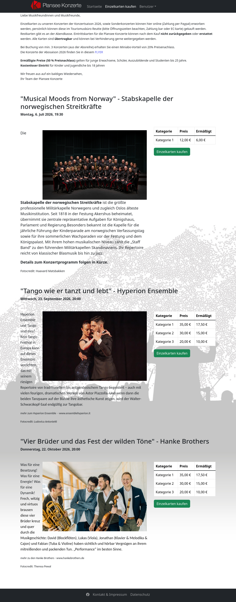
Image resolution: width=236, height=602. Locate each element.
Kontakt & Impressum (110, 594)
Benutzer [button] (146, 6)
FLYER (99, 52)
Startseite (94, 6)
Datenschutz (140, 594)
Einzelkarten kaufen (120, 6)
